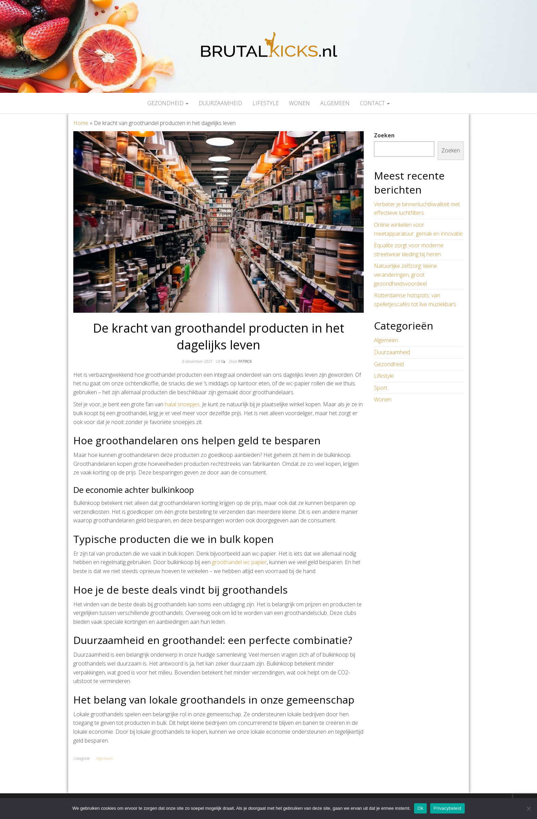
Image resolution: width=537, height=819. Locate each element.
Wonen (299, 103)
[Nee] (528, 808)
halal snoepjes (182, 404)
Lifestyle (265, 103)
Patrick (245, 361)
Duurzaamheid (220, 103)
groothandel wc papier (239, 562)
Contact (375, 103)
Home (80, 123)
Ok (420, 808)
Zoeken (384, 135)
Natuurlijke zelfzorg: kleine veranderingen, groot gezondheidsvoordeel (405, 274)
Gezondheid (167, 103)
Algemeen (335, 103)
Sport (380, 388)
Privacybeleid (447, 808)
